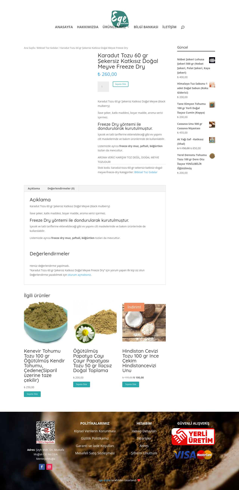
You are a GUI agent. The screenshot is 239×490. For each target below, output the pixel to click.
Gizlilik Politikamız (95, 438)
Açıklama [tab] (34, 188)
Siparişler (144, 438)
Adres (144, 445)
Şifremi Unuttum (144, 453)
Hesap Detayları (144, 431)
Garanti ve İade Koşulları (95, 445)
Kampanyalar (189, 3)
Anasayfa (64, 27)
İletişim (169, 27)
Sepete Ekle (120, 84)
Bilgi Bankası (146, 27)
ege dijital (104, 480)
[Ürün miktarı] (103, 86)
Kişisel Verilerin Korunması (95, 431)
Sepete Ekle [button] (32, 393)
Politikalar (145, 3)
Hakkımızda (87, 27)
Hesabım (166, 3)
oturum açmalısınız (79, 274)
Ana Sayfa (29, 48)
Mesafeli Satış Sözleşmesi (95, 453)
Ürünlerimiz (114, 27)
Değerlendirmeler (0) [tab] (61, 188)
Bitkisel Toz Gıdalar (47, 48)
